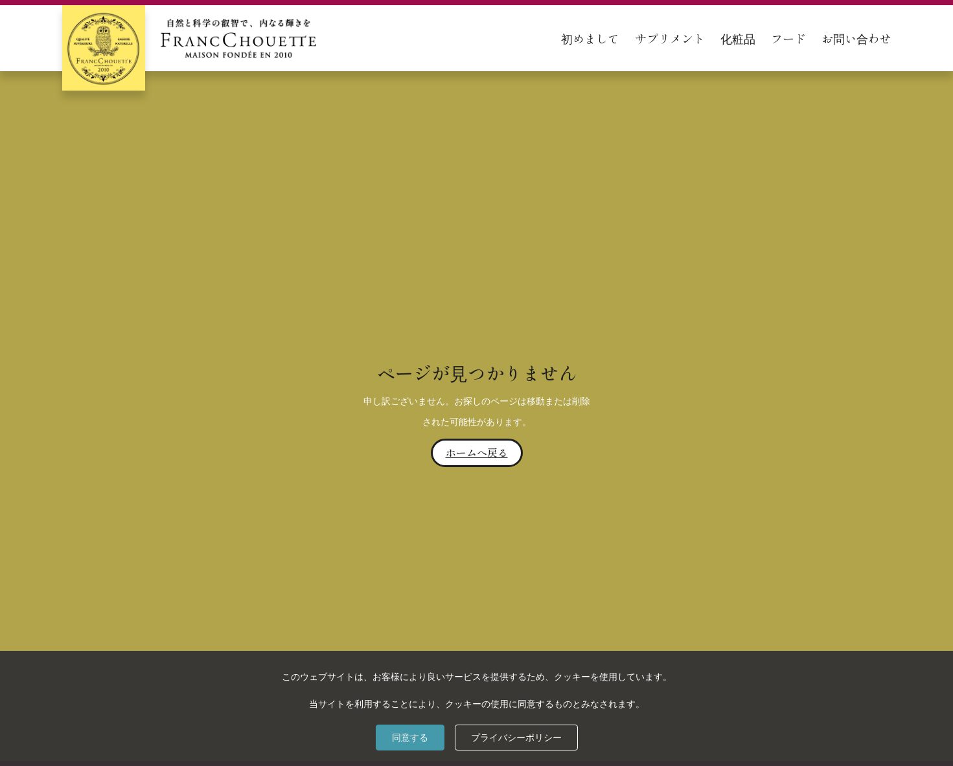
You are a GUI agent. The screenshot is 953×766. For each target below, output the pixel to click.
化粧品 (737, 38)
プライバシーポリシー (516, 737)
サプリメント (670, 38)
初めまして (590, 38)
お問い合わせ (856, 38)
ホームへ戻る (477, 452)
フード (788, 38)
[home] (189, 38)
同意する (410, 737)
